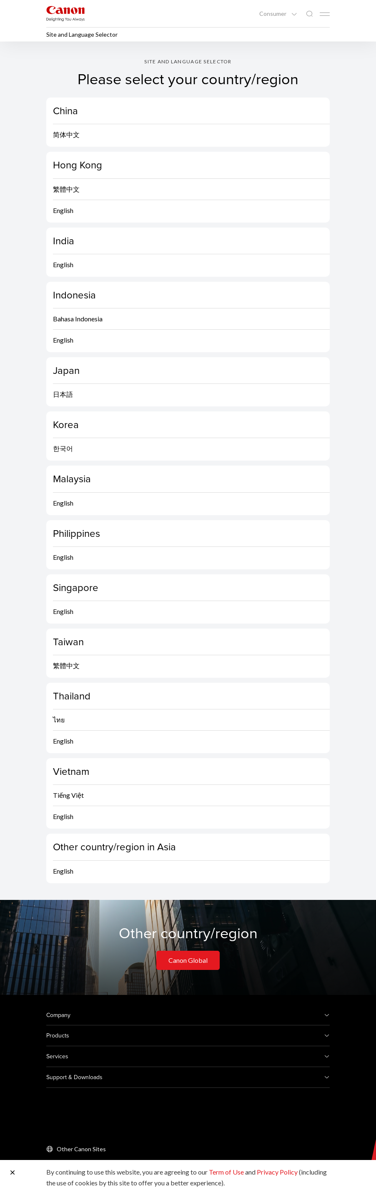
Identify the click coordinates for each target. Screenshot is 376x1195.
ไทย (59, 720)
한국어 (63, 448)
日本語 (63, 394)
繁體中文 (66, 189)
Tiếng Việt (68, 795)
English (63, 210)
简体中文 (66, 134)
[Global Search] (309, 14)
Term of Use (226, 1172)
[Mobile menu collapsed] (325, 14)
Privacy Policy (277, 1172)
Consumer (273, 13)
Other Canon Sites (81, 1148)
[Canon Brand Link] (65, 13)
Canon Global (188, 960)
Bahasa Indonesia (78, 319)
